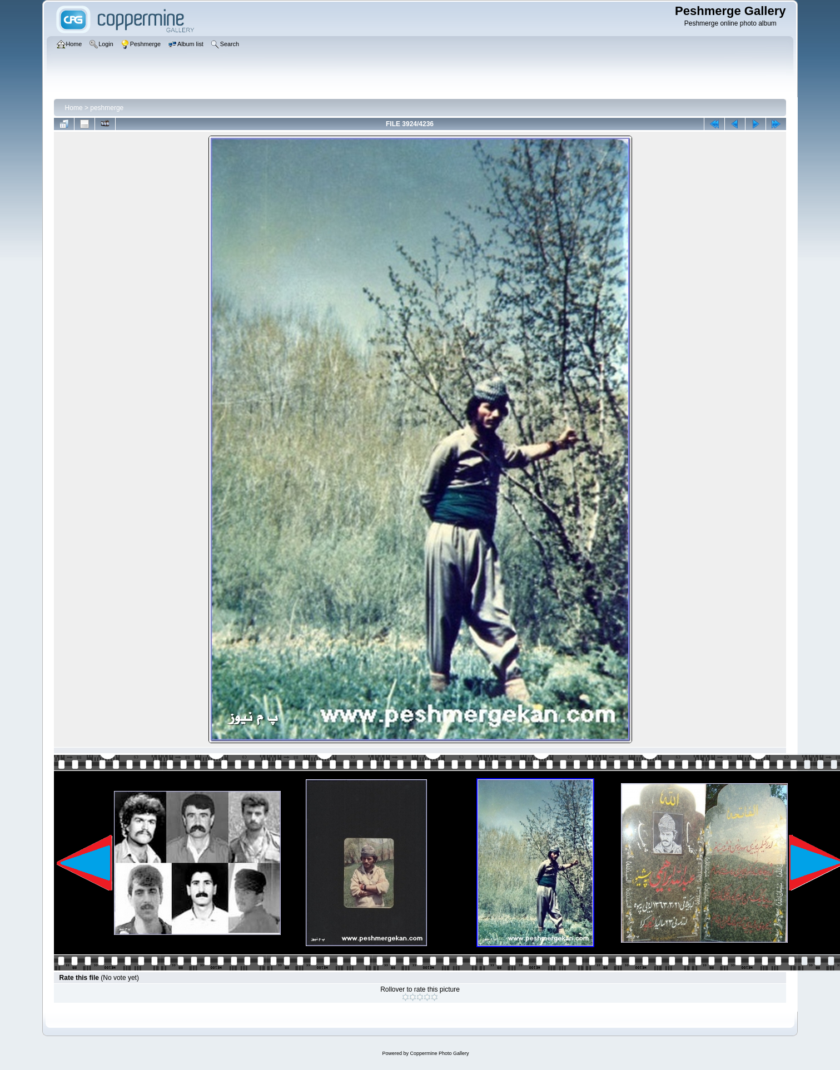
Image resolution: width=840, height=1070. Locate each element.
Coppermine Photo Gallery (439, 1053)
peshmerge (106, 108)
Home (74, 108)
